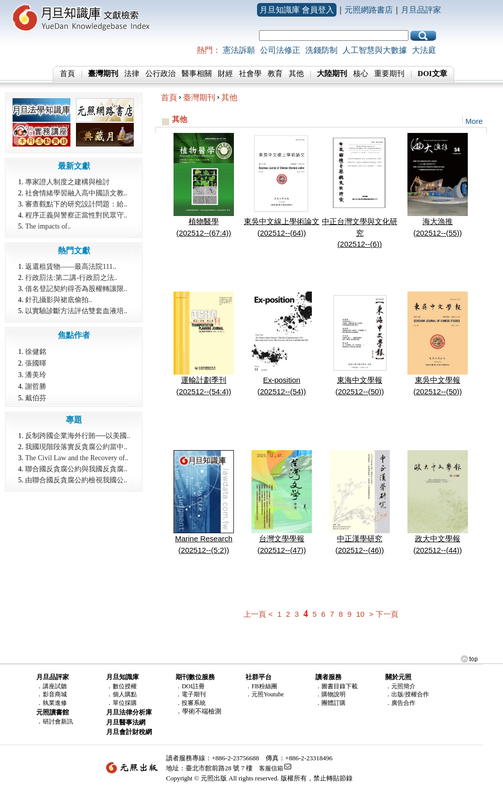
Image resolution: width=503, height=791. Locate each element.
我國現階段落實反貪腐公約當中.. (76, 447)
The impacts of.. (48, 226)
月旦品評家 (421, 10)
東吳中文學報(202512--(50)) (437, 382)
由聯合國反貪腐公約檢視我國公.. (76, 480)
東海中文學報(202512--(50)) (359, 382)
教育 (275, 73)
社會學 (250, 73)
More (473, 121)
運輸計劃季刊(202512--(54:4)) (204, 382)
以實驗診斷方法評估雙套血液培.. (76, 311)
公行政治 (160, 73)
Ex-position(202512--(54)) (282, 382)
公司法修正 (280, 50)
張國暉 (35, 363)
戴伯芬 (35, 398)
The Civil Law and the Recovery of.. (76, 458)
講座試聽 (55, 686)
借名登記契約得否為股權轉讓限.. (76, 289)
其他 (296, 73)
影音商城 (55, 694)
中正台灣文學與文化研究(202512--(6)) (359, 228)
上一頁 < (258, 614)
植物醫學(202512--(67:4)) (204, 223)
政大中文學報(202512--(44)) (437, 540)
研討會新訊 (58, 721)
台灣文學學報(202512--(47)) (282, 540)
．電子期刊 (191, 694)
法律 (131, 73)
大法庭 (424, 50)
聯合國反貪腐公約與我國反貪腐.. (76, 469)
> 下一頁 (383, 614)
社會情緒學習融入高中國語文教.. (76, 193)
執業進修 (55, 702)
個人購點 (125, 694)
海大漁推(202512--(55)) (437, 223)
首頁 (67, 73)
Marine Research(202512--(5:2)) (204, 540)
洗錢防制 (321, 50)
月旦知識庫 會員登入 (297, 10)
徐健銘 (35, 351)
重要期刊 (389, 73)
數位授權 (125, 686)
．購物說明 (330, 694)
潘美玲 (35, 375)
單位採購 (125, 702)
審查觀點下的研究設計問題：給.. (76, 204)
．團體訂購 (330, 702)
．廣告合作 (400, 702)
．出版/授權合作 (407, 694)
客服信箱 (271, 768)
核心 (360, 73)
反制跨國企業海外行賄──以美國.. (77, 436)
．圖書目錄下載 (336, 686)
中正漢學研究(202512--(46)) (359, 540)
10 (360, 614)
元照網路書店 (369, 10)
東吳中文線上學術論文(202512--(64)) (281, 223)
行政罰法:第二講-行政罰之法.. (71, 277)
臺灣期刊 (199, 97)
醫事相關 (197, 73)
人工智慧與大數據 (375, 50)
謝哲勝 (35, 386)
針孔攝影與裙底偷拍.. (58, 300)
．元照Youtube (264, 694)
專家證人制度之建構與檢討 (67, 182)
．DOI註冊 (190, 686)
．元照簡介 (400, 686)
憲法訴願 (239, 50)
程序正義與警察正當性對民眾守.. (76, 215)
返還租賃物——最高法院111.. (70, 266)
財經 (225, 73)
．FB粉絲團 (261, 686)
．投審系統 (191, 702)
